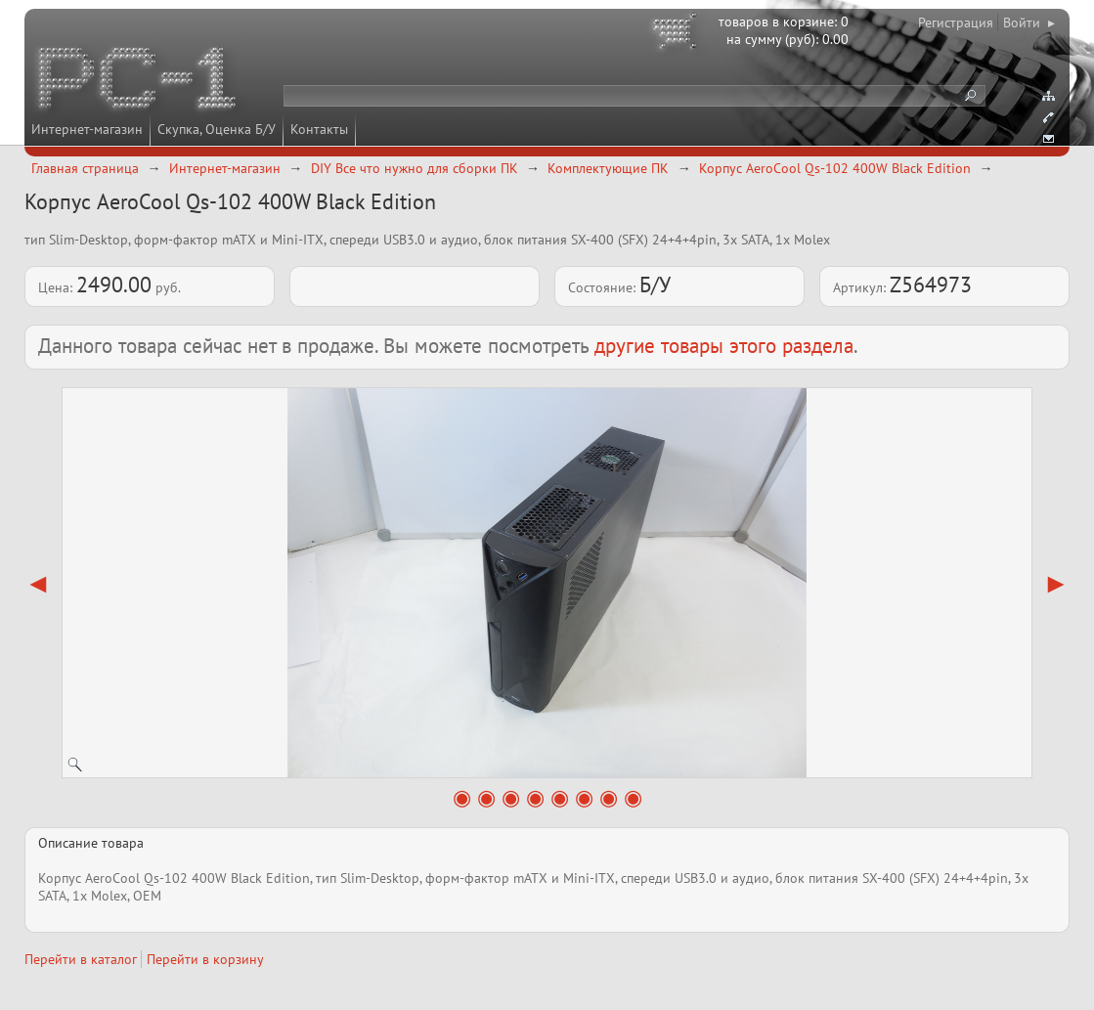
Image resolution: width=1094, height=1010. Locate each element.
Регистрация (955, 22)
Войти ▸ (1029, 22)
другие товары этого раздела (723, 345)
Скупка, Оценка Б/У (216, 129)
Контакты (319, 129)
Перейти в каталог (80, 959)
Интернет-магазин (87, 129)
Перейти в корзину (205, 959)
